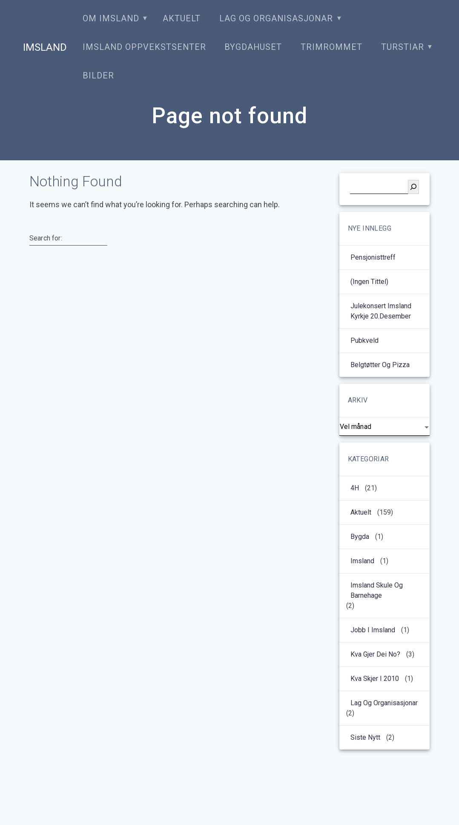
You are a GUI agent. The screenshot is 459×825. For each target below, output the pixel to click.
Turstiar (402, 47)
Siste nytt (365, 737)
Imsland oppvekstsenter (144, 47)
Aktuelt (182, 18)
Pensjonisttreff (373, 257)
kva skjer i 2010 (374, 678)
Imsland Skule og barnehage (376, 590)
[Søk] (413, 187)
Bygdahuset (253, 47)
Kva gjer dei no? (375, 654)
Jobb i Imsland (372, 630)
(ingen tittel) (369, 282)
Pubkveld (364, 340)
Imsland (45, 47)
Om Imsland (111, 18)
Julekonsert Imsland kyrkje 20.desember (380, 311)
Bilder (98, 76)
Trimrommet (331, 47)
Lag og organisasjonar (276, 18)
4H (354, 488)
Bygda (359, 537)
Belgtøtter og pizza (380, 365)
